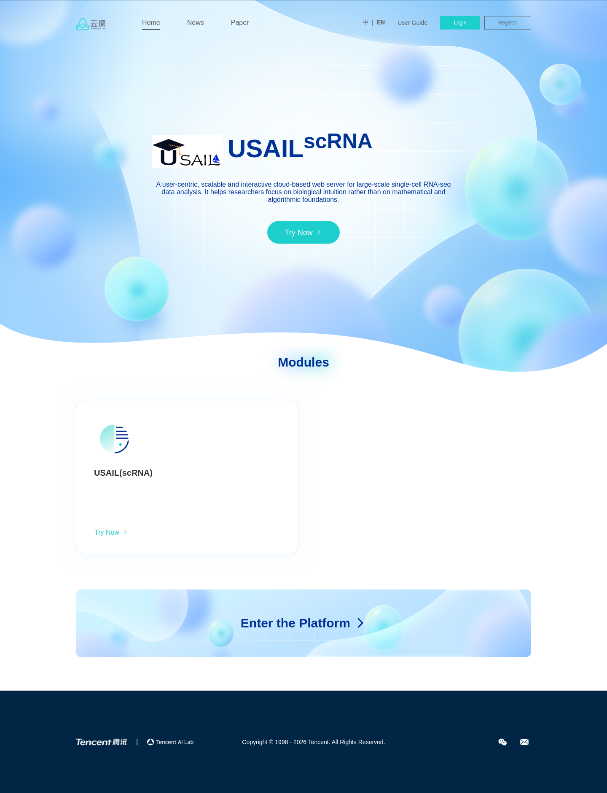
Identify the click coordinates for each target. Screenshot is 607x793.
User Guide (412, 22)
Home (151, 22)
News (195, 22)
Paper (240, 22)
